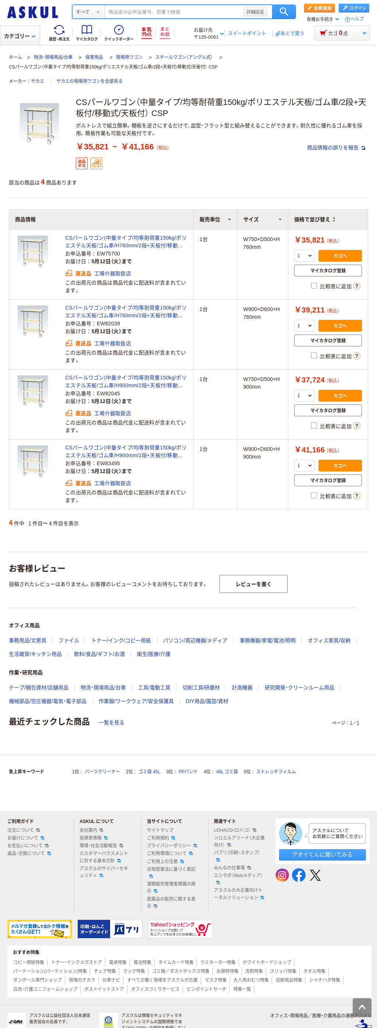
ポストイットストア (104, 989)
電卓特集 (118, 962)
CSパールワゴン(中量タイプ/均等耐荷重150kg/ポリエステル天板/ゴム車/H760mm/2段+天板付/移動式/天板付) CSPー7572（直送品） (126, 242)
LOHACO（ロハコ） (235, 830)
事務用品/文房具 (27, 640)
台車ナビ (111, 980)
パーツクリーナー (102, 771)
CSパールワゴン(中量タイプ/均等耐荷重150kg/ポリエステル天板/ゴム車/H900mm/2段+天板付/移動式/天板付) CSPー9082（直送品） (126, 452)
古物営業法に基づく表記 (171, 872)
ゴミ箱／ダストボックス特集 (180, 971)
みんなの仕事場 (232, 867)
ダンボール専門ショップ (37, 980)
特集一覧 (242, 989)
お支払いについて (28, 845)
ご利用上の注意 (165, 861)
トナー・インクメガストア (76, 962)
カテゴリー (19, 36)
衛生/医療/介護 (154, 654)
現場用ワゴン (129, 57)
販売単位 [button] (215, 219)
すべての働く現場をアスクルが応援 (162, 980)
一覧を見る (111, 722)
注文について (23, 830)
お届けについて (25, 838)
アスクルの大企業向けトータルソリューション (239, 894)
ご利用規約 (161, 838)
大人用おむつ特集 (251, 980)
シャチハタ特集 (324, 980)
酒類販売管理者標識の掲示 (171, 888)
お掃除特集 (227, 971)
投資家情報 (94, 838)
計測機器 (242, 687)
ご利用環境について (170, 853)
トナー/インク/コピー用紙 (121, 640)
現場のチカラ (82, 980)
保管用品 (94, 57)
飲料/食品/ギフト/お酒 (99, 654)
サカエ (37, 81)
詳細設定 (255, 12)
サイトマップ (160, 830)
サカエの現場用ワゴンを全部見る (89, 81)
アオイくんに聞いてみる (322, 854)
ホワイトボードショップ (267, 962)
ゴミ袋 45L (149, 771)
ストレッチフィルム (276, 771)
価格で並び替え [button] (314, 219)
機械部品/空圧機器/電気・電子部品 (48, 701)
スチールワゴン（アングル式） (184, 57)
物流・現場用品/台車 (53, 57)
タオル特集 (314, 971)
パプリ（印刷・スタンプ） (237, 855)
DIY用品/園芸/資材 (207, 701)
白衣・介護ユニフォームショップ (45, 989)
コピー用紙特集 (28, 962)
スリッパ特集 (283, 971)
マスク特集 (216, 980)
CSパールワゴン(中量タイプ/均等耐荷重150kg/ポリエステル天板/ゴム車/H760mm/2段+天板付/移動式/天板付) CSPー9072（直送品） (126, 312)
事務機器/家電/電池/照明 (268, 640)
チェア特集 (105, 971)
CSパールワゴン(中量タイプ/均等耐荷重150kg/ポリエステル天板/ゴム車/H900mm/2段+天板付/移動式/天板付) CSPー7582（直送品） (126, 382)
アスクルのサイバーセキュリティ (104, 872)
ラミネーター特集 (218, 962)
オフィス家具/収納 (329, 640)
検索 (284, 11)
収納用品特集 (289, 980)
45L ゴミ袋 (227, 771)
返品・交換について (29, 853)
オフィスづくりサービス (155, 989)
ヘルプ (357, 19)
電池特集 (142, 962)
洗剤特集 (254, 971)
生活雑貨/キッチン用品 (35, 654)
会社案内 (91, 830)
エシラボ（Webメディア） (238, 878)
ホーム (15, 57)
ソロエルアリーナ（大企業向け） (239, 842)
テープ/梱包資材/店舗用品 (38, 687)
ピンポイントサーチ (206, 989)
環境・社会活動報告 (101, 845)
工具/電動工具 (154, 687)
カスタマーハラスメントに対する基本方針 (104, 857)
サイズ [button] (262, 219)
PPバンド (188, 771)
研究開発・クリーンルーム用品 (299, 687)
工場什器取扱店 (112, 273)
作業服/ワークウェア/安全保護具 (136, 701)
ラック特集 (134, 971)
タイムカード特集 (176, 962)
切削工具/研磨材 (201, 687)
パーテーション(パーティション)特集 (50, 971)
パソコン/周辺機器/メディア (195, 640)
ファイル (69, 640)
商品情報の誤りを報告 (336, 148)
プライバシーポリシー (172, 845)
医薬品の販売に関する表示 (171, 903)
